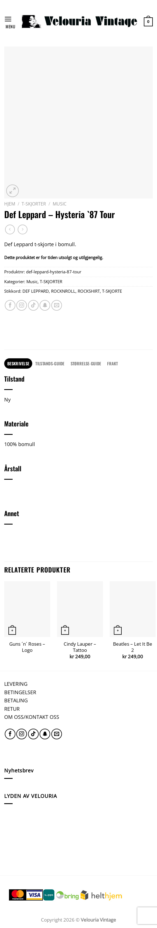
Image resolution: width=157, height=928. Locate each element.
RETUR (12, 708)
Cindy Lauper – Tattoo (80, 647)
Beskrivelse (18, 363)
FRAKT (112, 363)
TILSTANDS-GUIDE (49, 363)
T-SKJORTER (34, 204)
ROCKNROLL (63, 291)
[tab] (18, 363)
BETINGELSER (20, 692)
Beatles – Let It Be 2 (132, 647)
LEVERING (15, 683)
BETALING (16, 700)
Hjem (9, 204)
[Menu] (9, 22)
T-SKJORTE (112, 291)
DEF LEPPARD (35, 291)
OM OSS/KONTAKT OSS (31, 716)
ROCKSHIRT (89, 291)
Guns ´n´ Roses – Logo (27, 647)
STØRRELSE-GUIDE (86, 363)
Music (59, 204)
